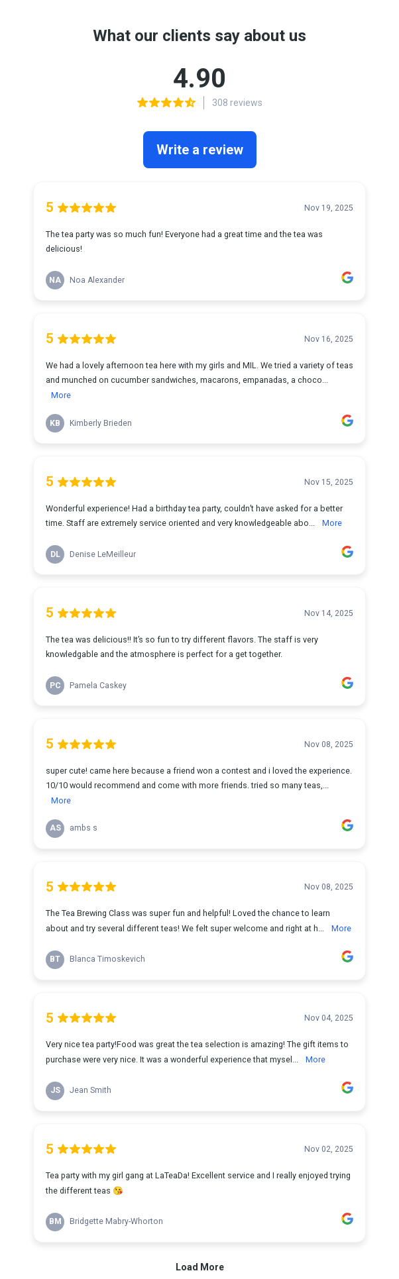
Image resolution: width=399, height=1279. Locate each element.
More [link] (61, 395)
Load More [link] (200, 1267)
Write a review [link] (199, 150)
